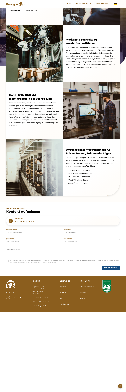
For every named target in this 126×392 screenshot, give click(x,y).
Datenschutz (63, 292)
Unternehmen (102, 4)
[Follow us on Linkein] (20, 297)
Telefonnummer (68, 238)
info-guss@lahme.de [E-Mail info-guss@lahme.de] (43, 306)
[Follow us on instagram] (14, 297)
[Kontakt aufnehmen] (120, 386)
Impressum (63, 287)
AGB (61, 298)
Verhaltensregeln (65, 304)
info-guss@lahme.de (44, 262)
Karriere (82, 292)
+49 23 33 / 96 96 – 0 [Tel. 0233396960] (41, 298)
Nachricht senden (110, 268)
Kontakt (82, 298)
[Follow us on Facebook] (8, 297)
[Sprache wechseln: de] (115, 4)
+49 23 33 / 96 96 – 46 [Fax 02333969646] (42, 302)
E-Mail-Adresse (10, 238)
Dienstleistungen (83, 4)
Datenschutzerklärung (23, 260)
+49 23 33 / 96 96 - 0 (26, 222)
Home (69, 4)
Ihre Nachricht (10, 247)
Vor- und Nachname (11, 229)
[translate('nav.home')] (14, 284)
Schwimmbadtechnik (86, 287)
